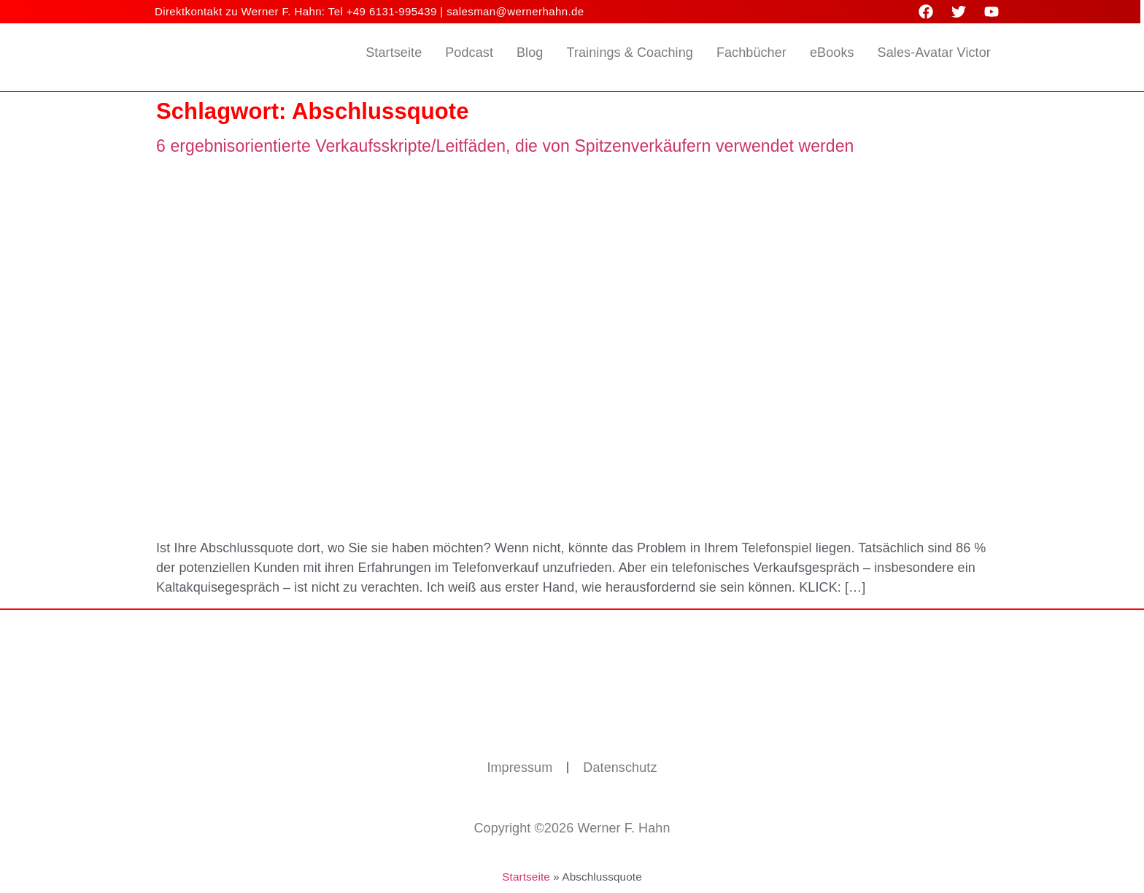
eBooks (832, 52)
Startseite (394, 52)
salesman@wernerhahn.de (515, 11)
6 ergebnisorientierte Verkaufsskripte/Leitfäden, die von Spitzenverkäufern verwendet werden (505, 145)
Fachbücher (751, 52)
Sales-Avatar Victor (934, 52)
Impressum (519, 767)
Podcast (469, 52)
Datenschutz (620, 767)
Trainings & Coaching (629, 52)
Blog (530, 52)
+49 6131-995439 (392, 11)
